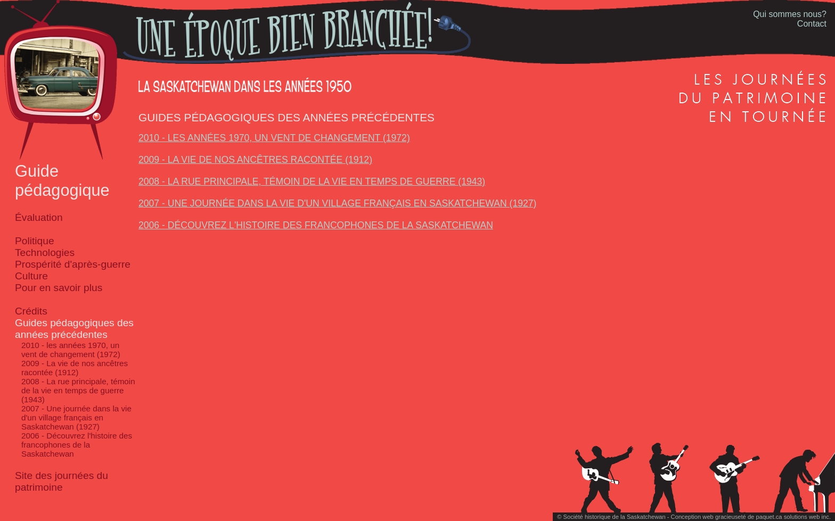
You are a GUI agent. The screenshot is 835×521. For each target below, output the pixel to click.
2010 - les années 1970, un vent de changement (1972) (70, 350)
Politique (34, 240)
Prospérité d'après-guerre (72, 264)
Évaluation (39, 217)
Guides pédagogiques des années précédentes (74, 328)
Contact (811, 23)
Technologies (45, 252)
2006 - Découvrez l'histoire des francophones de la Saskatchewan (76, 444)
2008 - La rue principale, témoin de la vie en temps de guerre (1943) (78, 390)
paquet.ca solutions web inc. (793, 517)
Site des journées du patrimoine (61, 481)
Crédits (31, 311)
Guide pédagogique (62, 181)
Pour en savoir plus (58, 287)
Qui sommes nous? (789, 14)
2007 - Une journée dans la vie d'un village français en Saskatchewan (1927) (76, 417)
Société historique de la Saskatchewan (614, 517)
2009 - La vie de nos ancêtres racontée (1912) (74, 368)
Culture (31, 276)
